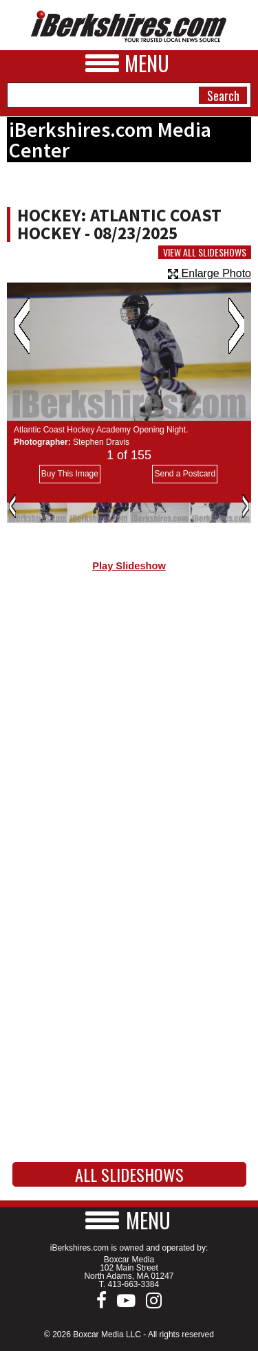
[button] (129, 1220)
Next (236, 326)
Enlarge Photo (209, 273)
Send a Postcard (184, 474)
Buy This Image (69, 474)
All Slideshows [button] (129, 1174)
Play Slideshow (129, 565)
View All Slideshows (204, 252)
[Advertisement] (129, 731)
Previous (22, 326)
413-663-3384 (133, 1284)
